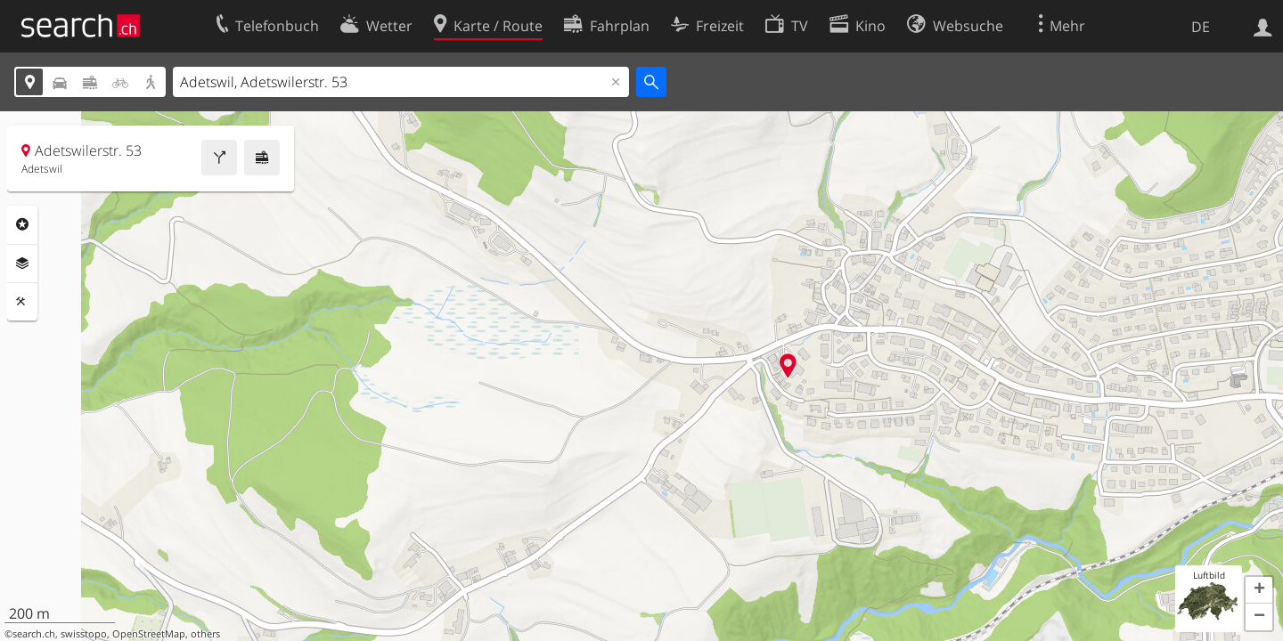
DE (1200, 27)
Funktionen (22, 301)
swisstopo (84, 634)
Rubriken (22, 224)
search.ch (33, 634)
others (205, 634)
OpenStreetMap (148, 634)
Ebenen (22, 263)
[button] (1259, 590)
